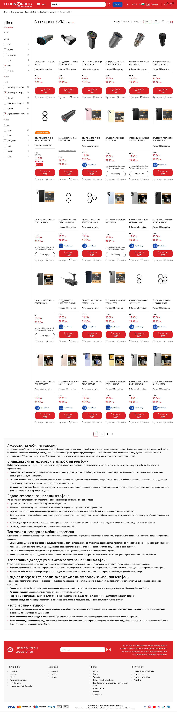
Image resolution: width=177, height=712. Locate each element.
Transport (96, 677)
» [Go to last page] (112, 434)
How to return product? (142, 677)
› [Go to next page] (107, 434)
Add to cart (45, 91)
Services (96, 691)
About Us (13, 671)
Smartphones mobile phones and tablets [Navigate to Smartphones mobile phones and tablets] (23, 12)
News (12, 677)
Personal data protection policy (21, 686)
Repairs (54, 677)
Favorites (50, 97)
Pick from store (98, 688)
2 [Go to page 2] (102, 434)
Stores (54, 674)
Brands (95, 674)
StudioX (119, 706)
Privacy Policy (113, 708)
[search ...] (78, 4)
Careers (13, 674)
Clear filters (8, 28)
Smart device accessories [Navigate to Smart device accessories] (48, 12)
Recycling (137, 680)
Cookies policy (15, 683)
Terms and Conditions (18, 680)
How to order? (139, 674)
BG (141, 4)
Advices (95, 671)
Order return (97, 694)
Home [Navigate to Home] (5, 12)
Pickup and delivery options (43, 69)
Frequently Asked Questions (144, 671)
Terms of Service (125, 708)
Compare (39, 97)
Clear (6, 76)
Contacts (55, 671)
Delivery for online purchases (103, 680)
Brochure (117, 4)
